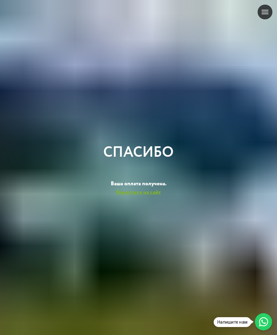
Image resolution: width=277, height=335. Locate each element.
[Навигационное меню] (265, 12)
